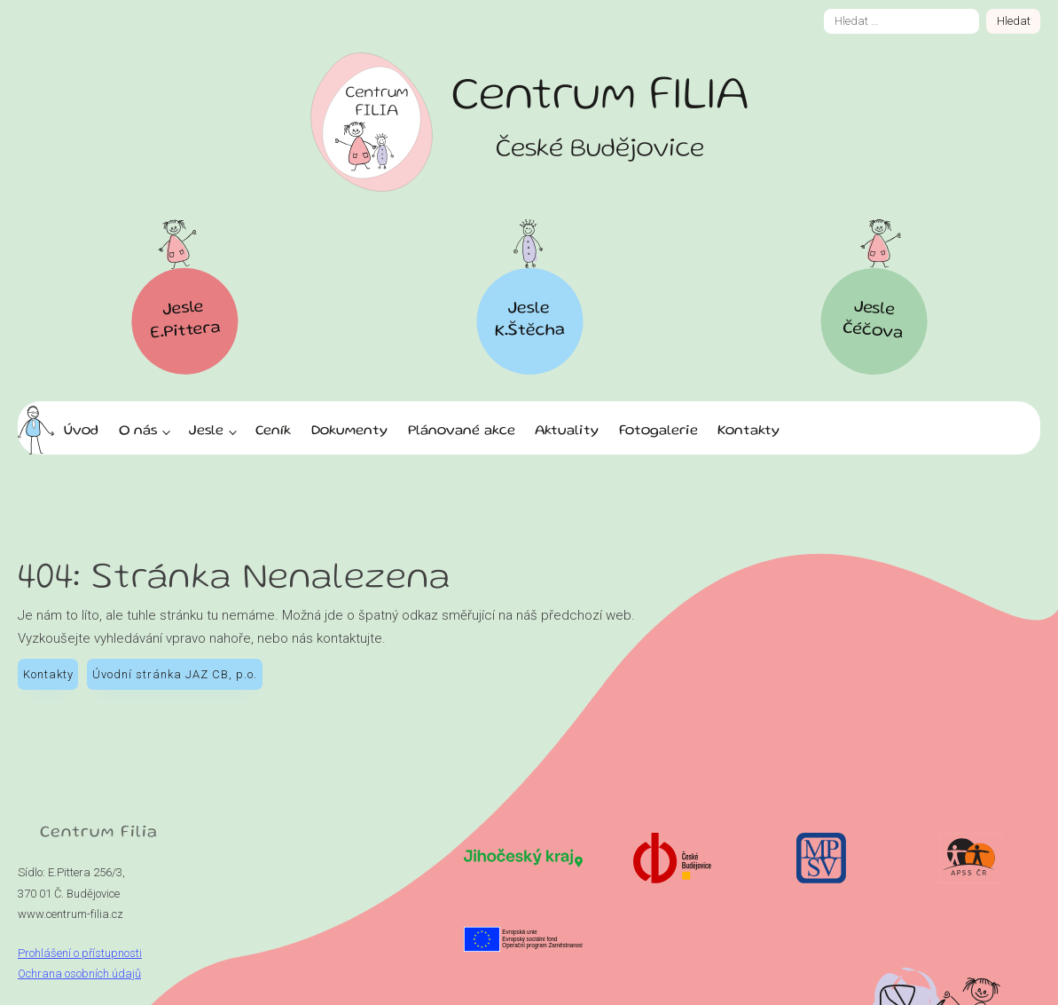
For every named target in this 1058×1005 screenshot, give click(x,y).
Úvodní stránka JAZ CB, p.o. (174, 674)
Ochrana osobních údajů (79, 973)
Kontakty (748, 431)
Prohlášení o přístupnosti (80, 953)
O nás (138, 431)
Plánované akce (461, 431)
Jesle (206, 431)
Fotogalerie (658, 431)
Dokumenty (349, 431)
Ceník (273, 431)
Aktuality (567, 431)
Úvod (81, 431)
